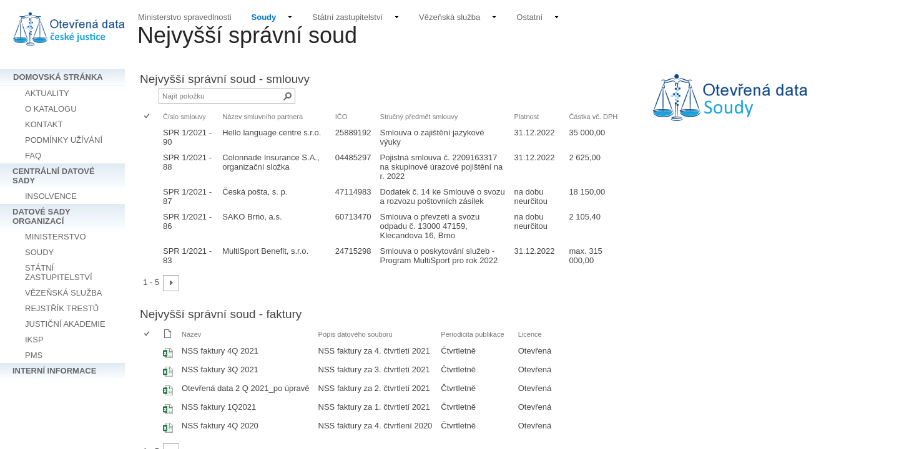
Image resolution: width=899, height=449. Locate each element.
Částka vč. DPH (593, 116)
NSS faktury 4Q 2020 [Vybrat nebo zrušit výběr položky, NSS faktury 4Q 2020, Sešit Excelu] (220, 425)
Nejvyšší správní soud (247, 35)
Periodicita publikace (472, 334)
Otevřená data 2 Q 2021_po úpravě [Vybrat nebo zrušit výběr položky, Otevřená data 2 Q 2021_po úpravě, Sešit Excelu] (246, 388)
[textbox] (763, 106)
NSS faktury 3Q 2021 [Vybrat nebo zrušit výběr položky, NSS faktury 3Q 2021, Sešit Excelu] (220, 369)
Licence (530, 334)
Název (191, 334)
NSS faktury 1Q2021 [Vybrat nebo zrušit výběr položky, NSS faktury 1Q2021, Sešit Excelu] (219, 407)
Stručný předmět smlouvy (419, 116)
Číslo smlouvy (184, 116)
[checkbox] (147, 117)
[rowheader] (150, 137)
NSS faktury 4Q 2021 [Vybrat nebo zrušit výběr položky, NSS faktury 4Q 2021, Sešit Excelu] (220, 350)
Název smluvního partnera (262, 116)
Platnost (526, 116)
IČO (341, 116)
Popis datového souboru (355, 334)
